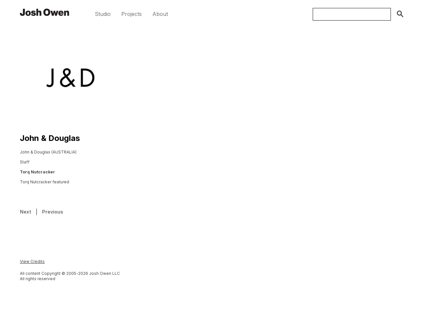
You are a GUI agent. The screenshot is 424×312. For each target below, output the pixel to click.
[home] (45, 12)
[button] (102, 14)
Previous (52, 212)
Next (25, 212)
